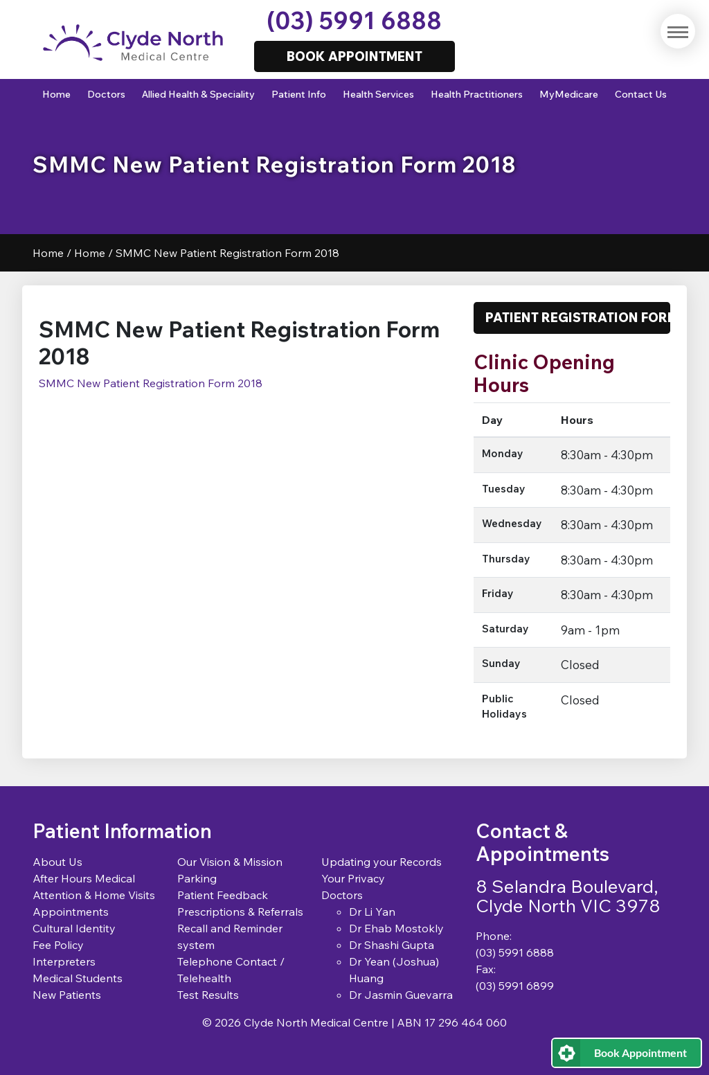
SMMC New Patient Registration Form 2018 (150, 383)
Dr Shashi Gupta (391, 945)
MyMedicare (568, 94)
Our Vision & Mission (229, 862)
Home (56, 94)
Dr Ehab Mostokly (396, 928)
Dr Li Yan (372, 911)
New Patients (67, 995)
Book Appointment (640, 1052)
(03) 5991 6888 (354, 20)
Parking (197, 878)
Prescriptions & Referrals (240, 911)
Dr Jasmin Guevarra (401, 995)
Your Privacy (353, 878)
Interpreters (64, 961)
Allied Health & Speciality (198, 94)
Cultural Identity (74, 928)
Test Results (208, 995)
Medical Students (78, 978)
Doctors (106, 94)
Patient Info (298, 94)
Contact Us (641, 94)
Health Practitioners (477, 94)
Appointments (71, 911)
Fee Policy (58, 945)
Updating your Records (381, 862)
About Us (57, 862)
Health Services (378, 94)
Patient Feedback (222, 895)
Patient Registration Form (577, 317)
